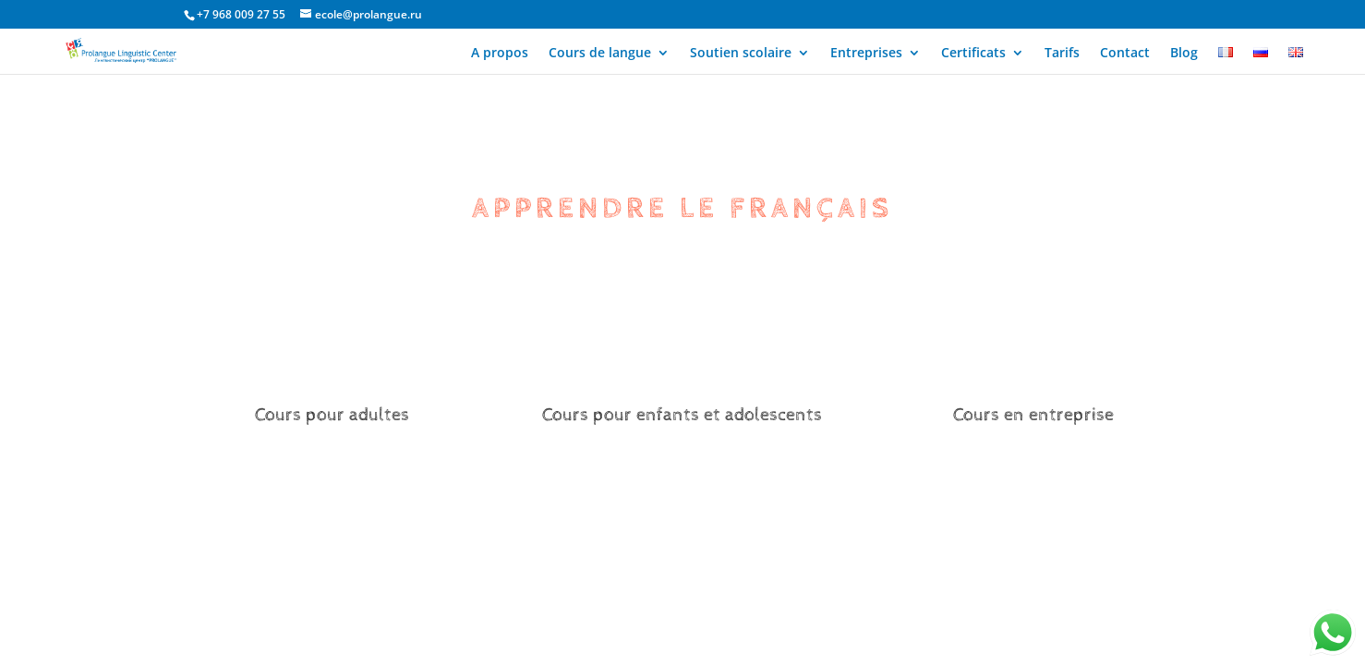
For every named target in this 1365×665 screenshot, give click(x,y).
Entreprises (866, 53)
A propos (499, 53)
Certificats (973, 53)
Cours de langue (600, 53)
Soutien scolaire (740, 53)
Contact (1125, 53)
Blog (1184, 53)
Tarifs (1062, 53)
